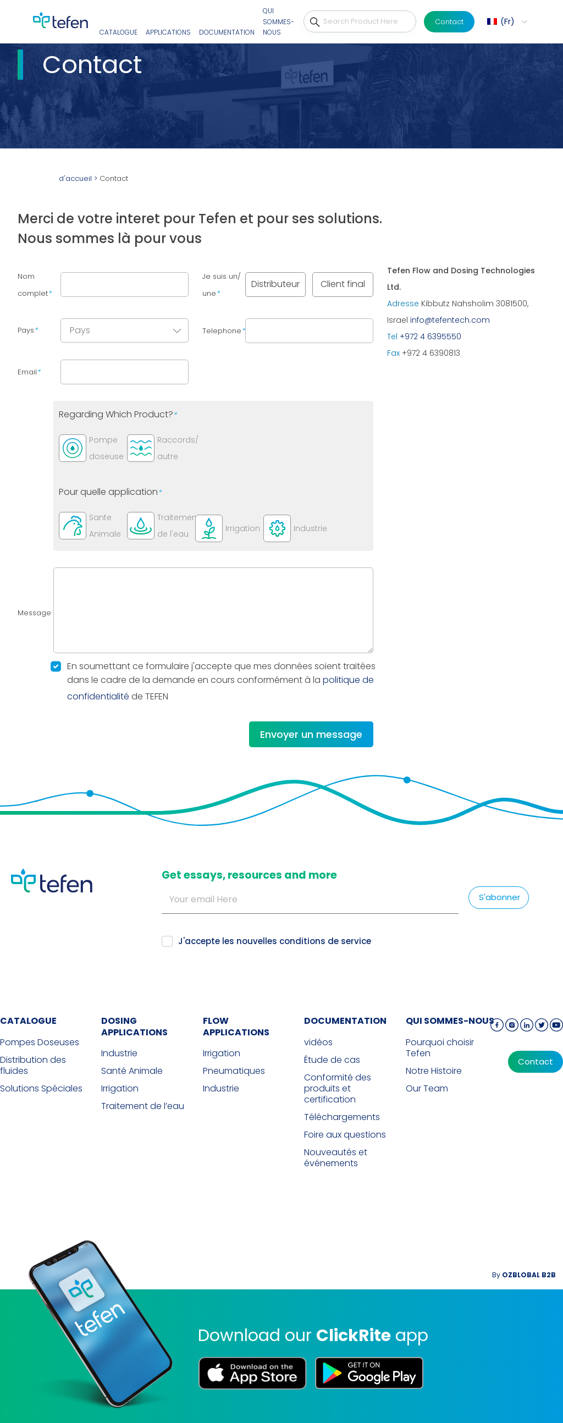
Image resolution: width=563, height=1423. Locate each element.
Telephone (223, 331)
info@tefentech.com (450, 320)
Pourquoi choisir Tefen (440, 1048)
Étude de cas (332, 1060)
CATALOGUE (118, 32)
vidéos (318, 1042)
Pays (27, 330)
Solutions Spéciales (41, 1088)
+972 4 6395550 (430, 336)
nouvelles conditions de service (303, 941)
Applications (168, 32)
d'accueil (75, 178)
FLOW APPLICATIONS (236, 1026)
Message (34, 613)
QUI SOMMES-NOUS (278, 21)
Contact (449, 21)
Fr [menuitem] (507, 21)
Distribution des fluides (33, 1066)
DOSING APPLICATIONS (134, 1026)
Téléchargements (342, 1117)
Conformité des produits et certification (337, 1088)
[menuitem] (506, 21)
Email (29, 372)
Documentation (227, 32)
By (524, 1274)
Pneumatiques (234, 1071)
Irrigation (120, 1088)
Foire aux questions (345, 1134)
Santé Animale (132, 1071)
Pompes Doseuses (39, 1042)
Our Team (427, 1088)
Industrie (119, 1053)
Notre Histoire (434, 1071)
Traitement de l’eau (142, 1106)
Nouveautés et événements (335, 1158)
